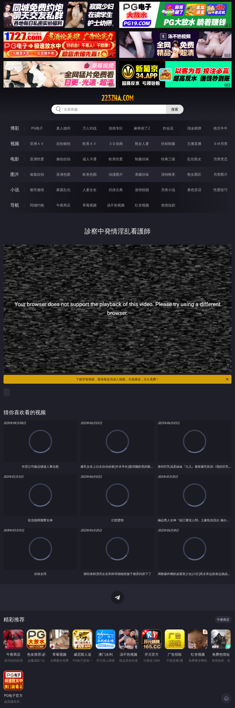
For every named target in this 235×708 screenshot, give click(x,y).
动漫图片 (116, 174)
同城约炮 (37, 205)
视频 (14, 143)
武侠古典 (116, 189)
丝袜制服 (168, 143)
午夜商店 (63, 205)
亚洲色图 (63, 174)
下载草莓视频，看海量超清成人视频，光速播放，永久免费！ (152, 379)
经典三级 (168, 159)
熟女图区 (194, 174)
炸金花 (168, 128)
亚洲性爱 (37, 159)
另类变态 (220, 159)
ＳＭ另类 (220, 143)
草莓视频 (90, 205)
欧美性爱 (116, 159)
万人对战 (90, 128)
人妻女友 (90, 189)
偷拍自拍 (63, 159)
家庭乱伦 (63, 189)
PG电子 (37, 128)
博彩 (14, 128)
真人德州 (63, 128)
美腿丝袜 (142, 174)
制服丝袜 (142, 159)
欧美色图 (90, 174)
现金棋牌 (194, 128)
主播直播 (194, 143)
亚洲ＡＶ (37, 143)
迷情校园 (142, 189)
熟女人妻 (142, 143)
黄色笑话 (194, 189)
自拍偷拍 (63, 143)
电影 (14, 159)
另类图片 (220, 174)
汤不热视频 (116, 205)
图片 (14, 174)
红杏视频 (142, 205)
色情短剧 (168, 205)
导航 (14, 205)
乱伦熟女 (194, 159)
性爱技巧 (220, 189)
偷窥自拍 (37, 174)
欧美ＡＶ (90, 143)
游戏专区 (116, 128)
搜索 (174, 109)
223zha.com (117, 98)
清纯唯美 (168, 174)
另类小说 (168, 189)
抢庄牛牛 (220, 128)
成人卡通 (90, 159)
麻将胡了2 (142, 128)
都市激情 (37, 189)
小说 (14, 190)
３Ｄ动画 (116, 143)
